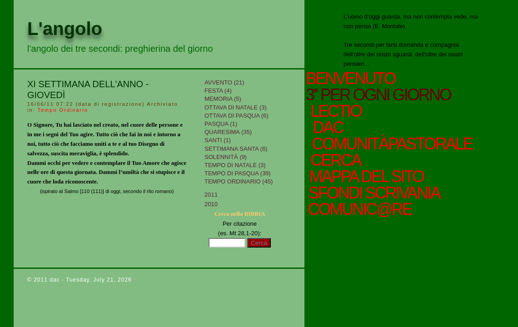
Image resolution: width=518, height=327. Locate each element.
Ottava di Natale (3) (235, 107)
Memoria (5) (222, 98)
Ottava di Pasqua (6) (236, 115)
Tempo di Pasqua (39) (237, 173)
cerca (334, 160)
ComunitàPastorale (391, 144)
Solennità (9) (225, 157)
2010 (211, 204)
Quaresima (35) (228, 132)
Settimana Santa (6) (235, 148)
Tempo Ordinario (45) (238, 181)
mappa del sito (365, 176)
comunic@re (359, 209)
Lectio (337, 111)
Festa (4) (218, 90)
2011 (211, 194)
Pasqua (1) (220, 123)
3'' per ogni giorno (378, 95)
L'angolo (64, 29)
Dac (327, 127)
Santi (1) (217, 140)
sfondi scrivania (372, 193)
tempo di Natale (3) (235, 165)
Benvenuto (350, 78)
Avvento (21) (224, 82)
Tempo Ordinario (62, 110)
